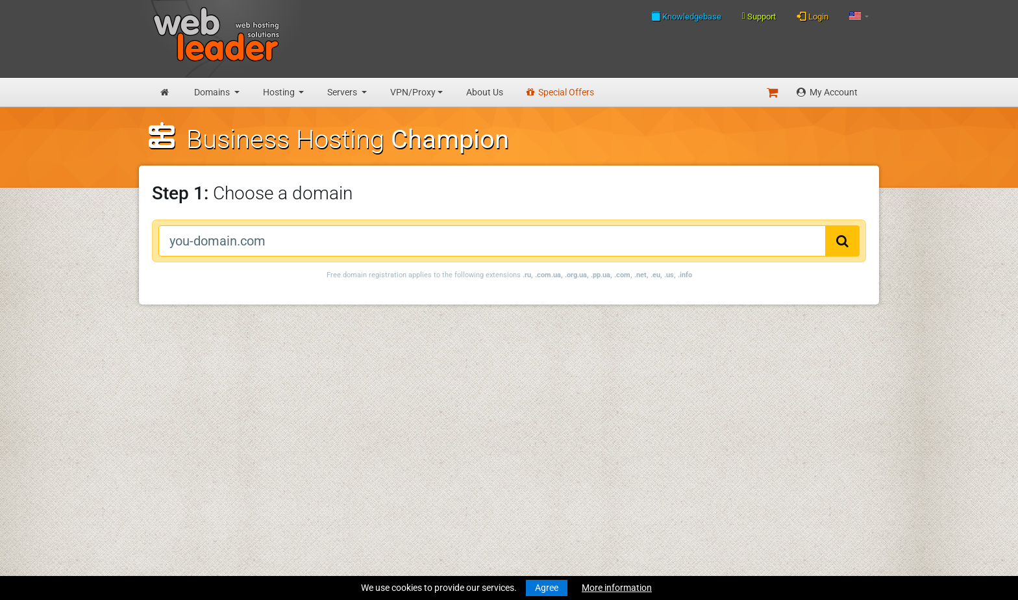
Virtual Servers (178, 494)
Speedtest (323, 419)
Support (759, 16)
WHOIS (317, 405)
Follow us (786, 404)
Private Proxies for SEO (195, 545)
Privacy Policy (331, 480)
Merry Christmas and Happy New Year (533, 367)
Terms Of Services (338, 467)
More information (617, 587)
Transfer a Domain (186, 419)
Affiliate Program (337, 518)
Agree (546, 587)
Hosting (280, 92)
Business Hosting (184, 456)
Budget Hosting (180, 443)
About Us (484, 92)
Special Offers (560, 92)
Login (812, 16)
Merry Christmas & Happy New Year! (529, 405)
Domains (213, 92)
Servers (343, 92)
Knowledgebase (686, 16)
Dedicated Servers (185, 508)
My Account (827, 92)
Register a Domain (185, 405)
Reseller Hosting (181, 470)
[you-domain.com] (492, 240)
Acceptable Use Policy (347, 494)
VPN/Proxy (413, 92)
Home (161, 367)
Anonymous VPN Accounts (203, 532)
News (160, 381)
